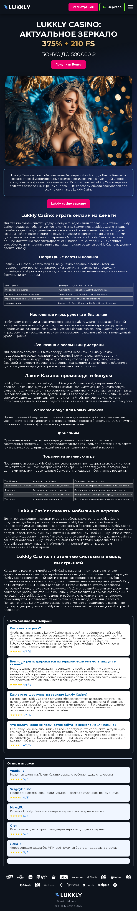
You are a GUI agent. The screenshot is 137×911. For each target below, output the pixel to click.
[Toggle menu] (130, 7)
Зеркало (112, 7)
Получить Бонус (68, 64)
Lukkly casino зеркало (68, 203)
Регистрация (83, 7)
